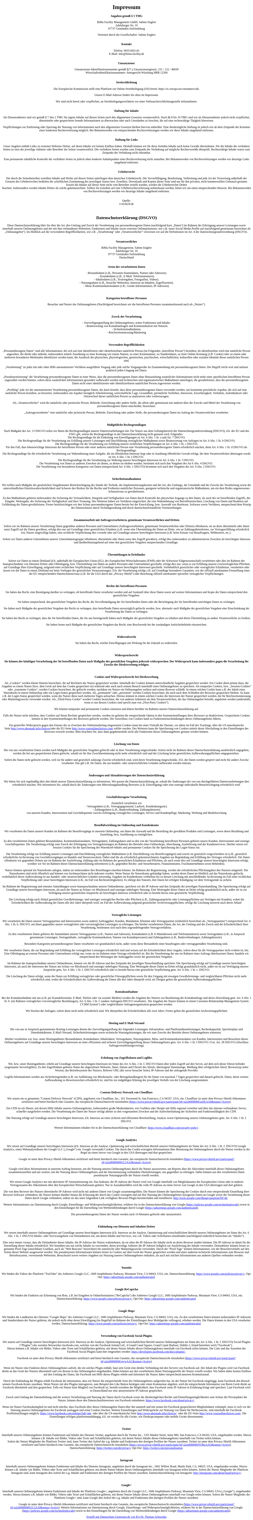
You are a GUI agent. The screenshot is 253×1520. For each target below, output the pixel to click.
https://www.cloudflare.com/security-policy (173, 1127)
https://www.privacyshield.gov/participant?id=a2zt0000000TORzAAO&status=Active (180, 1444)
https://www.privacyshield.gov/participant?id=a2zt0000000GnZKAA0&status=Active (180, 1101)
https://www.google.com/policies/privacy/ (220, 1273)
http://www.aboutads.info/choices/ (30, 728)
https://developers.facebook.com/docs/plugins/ (158, 1351)
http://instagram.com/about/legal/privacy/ (217, 1472)
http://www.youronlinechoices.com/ (92, 728)
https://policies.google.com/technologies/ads (212, 1204)
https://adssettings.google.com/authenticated (129, 1277)
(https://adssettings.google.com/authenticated (171, 1207)
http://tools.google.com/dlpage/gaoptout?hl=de (200, 1198)
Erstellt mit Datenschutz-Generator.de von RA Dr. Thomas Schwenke (126, 1516)
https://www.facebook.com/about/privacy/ (170, 1400)
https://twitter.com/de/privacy (114, 1447)
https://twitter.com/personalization (162, 1447)
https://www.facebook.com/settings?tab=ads (65, 1413)
